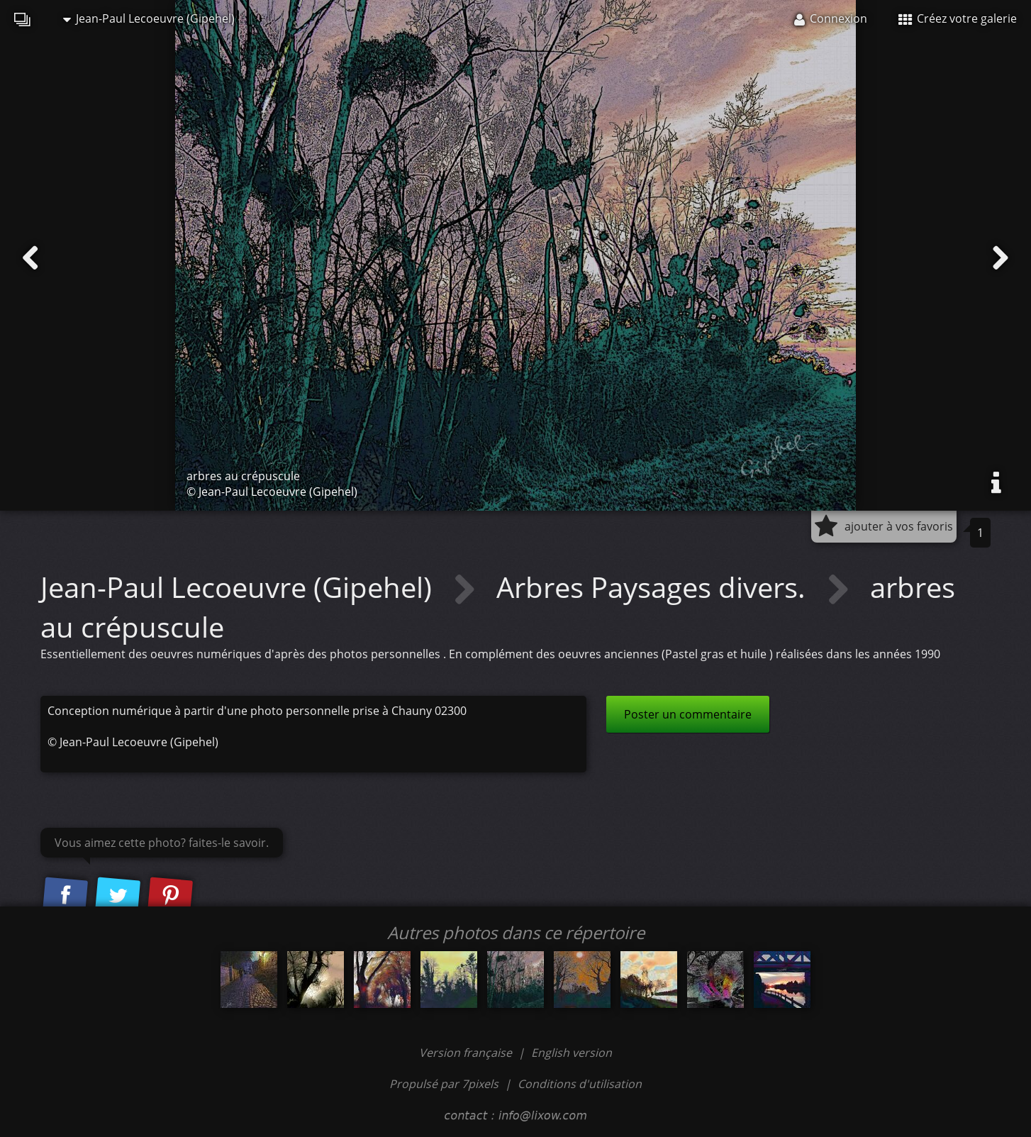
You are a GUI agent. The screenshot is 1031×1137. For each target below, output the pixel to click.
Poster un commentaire (688, 714)
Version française (467, 1052)
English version (571, 1052)
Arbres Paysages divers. (654, 586)
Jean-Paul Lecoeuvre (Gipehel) (149, 18)
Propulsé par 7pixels (443, 1084)
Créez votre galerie (957, 18)
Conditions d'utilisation (580, 1084)
